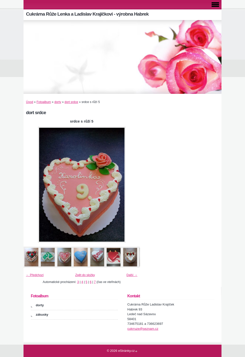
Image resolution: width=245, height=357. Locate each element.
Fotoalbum (44, 102)
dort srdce (71, 102)
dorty (57, 102)
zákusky (42, 314)
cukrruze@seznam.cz (142, 329)
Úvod (29, 102)
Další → (131, 275)
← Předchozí (35, 275)
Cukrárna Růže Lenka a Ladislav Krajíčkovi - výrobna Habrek (87, 14)
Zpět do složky (85, 275)
